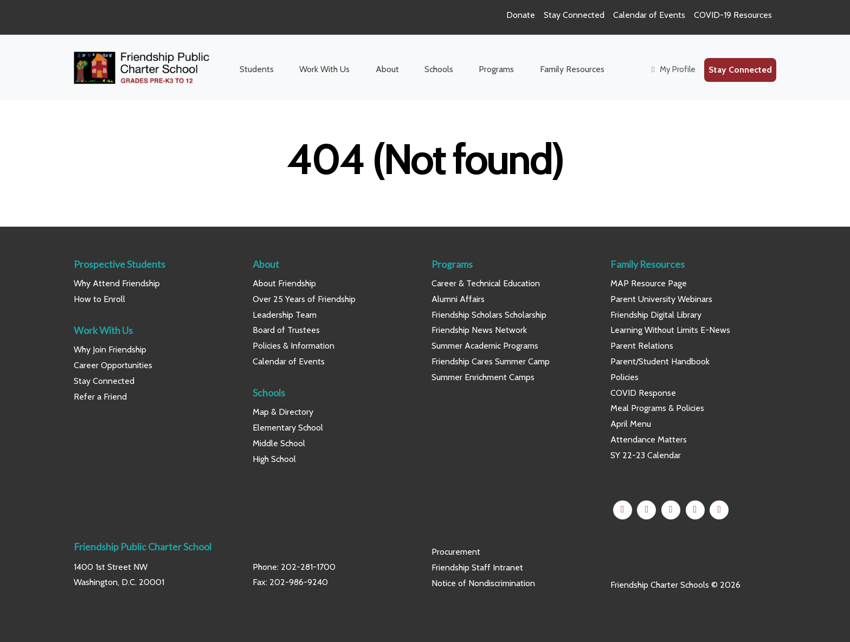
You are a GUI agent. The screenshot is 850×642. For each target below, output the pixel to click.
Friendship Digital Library (655, 315)
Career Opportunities (113, 365)
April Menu (630, 424)
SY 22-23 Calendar (645, 455)
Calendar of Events (649, 15)
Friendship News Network (479, 330)
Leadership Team (285, 315)
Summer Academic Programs (485, 346)
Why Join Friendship (110, 349)
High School (274, 459)
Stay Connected (574, 15)
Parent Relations (641, 346)
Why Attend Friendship (117, 283)
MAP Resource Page (648, 283)
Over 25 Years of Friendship (304, 299)
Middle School (279, 443)
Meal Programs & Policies (657, 408)
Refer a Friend (100, 396)
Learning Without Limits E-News (670, 330)
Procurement (456, 552)
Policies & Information (293, 346)
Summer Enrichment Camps (483, 377)
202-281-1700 (308, 567)
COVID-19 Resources (733, 15)
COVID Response (643, 393)
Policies (624, 377)
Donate (520, 15)
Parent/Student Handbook (660, 361)
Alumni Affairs (458, 299)
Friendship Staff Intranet (477, 567)
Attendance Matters (648, 439)
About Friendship (284, 283)
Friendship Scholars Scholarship (489, 315)
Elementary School (288, 427)
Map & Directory (283, 412)
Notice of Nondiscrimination (483, 583)
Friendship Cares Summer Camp (491, 361)
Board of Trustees (286, 330)
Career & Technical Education (486, 283)
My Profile (672, 69)
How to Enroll (99, 299)
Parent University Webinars (661, 299)
